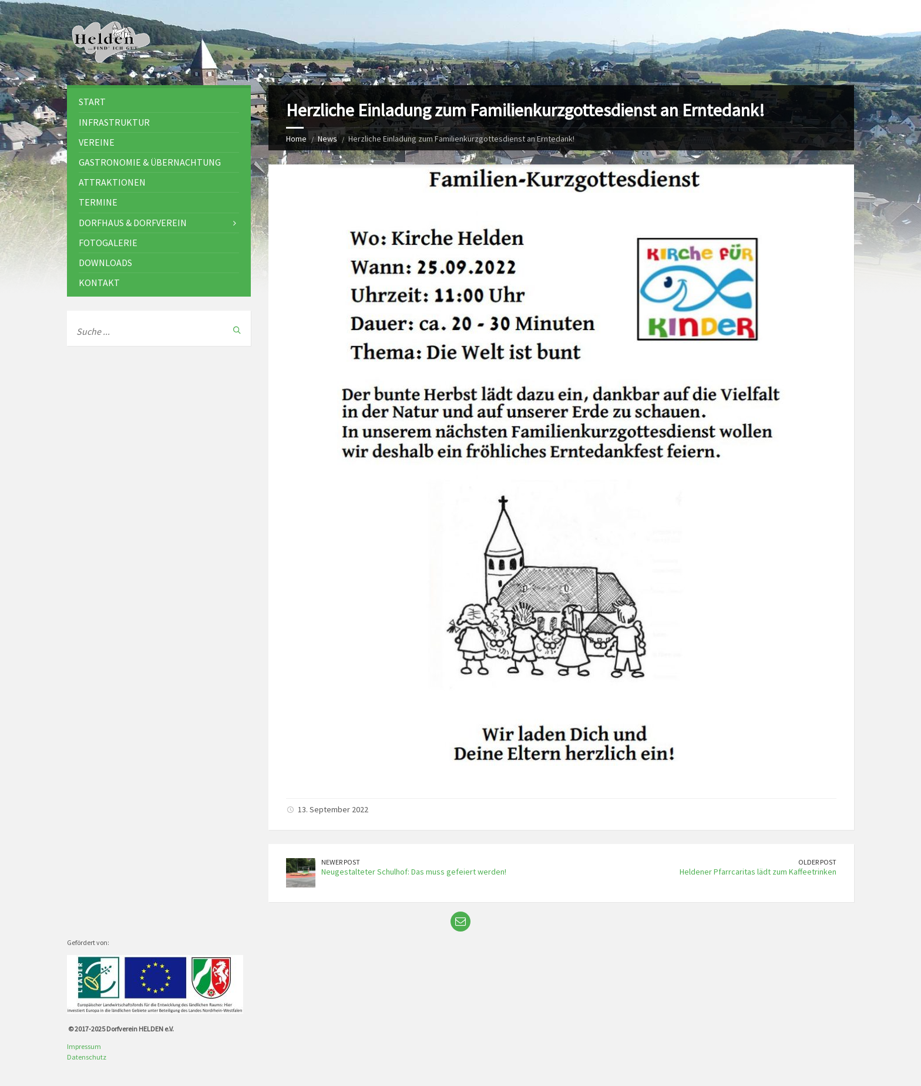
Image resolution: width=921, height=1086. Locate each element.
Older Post (817, 862)
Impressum (84, 1046)
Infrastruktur (114, 122)
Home (296, 138)
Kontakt (99, 282)
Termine (98, 202)
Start (92, 101)
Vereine (97, 142)
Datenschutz (86, 1057)
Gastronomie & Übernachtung (150, 162)
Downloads (105, 262)
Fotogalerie (108, 242)
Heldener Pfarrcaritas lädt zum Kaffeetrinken (758, 871)
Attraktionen (112, 182)
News (327, 138)
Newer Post (340, 862)
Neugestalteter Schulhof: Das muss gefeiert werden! (413, 871)
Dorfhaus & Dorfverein (133, 222)
